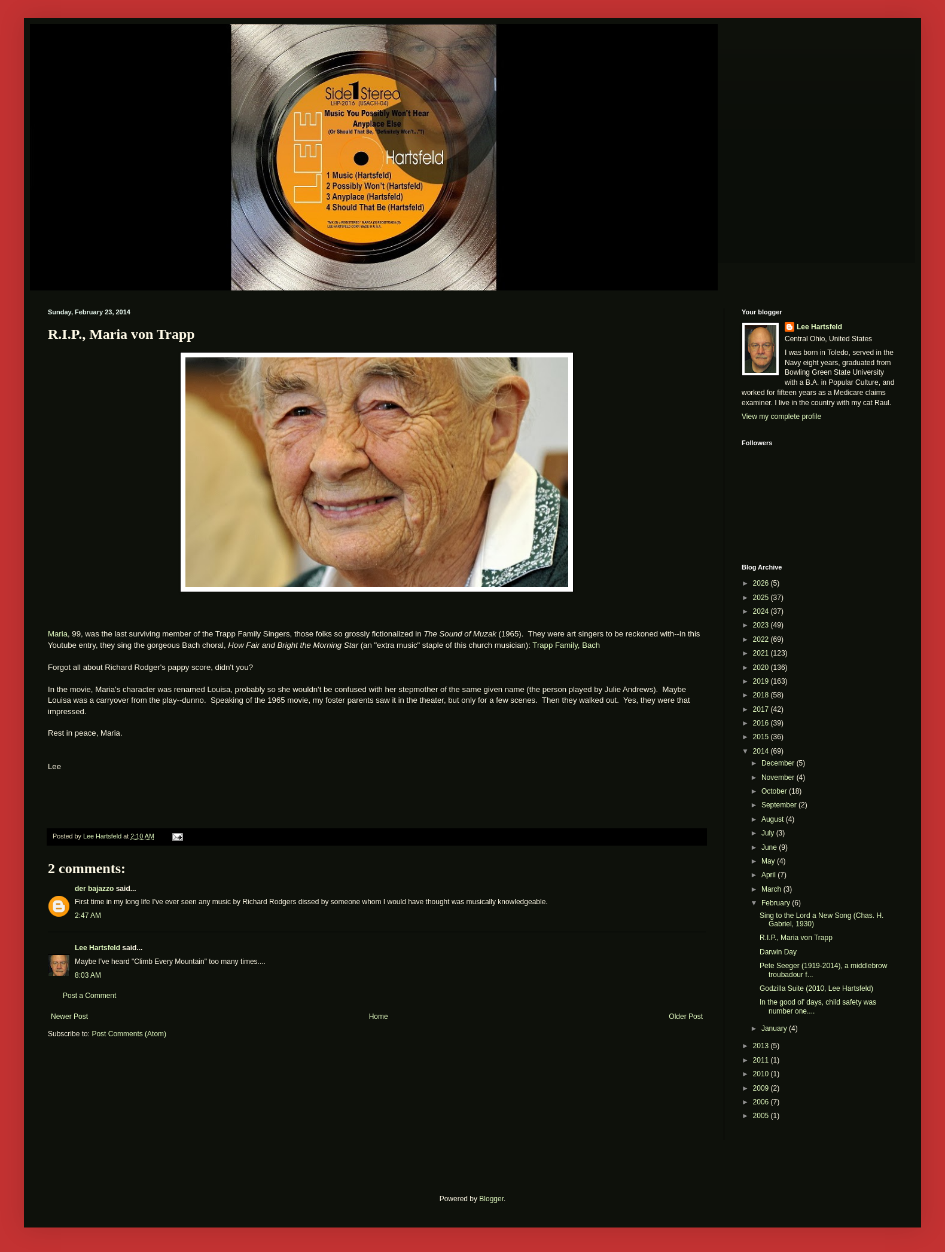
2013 (762, 1046)
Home (378, 1016)
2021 (762, 653)
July (768, 833)
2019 (762, 681)
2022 (762, 639)
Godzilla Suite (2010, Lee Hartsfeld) (816, 988)
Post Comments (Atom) (129, 1034)
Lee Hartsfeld (97, 948)
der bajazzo (94, 888)
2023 (762, 625)
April (769, 875)
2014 (762, 751)
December (779, 763)
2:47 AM (88, 915)
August (773, 819)
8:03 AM (88, 975)
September (779, 805)
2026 (762, 583)
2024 (762, 611)
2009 (762, 1088)
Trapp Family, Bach (566, 645)
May (769, 861)
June (770, 847)
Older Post (686, 1016)
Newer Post (69, 1016)
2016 (762, 723)
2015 (762, 737)
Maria (58, 633)
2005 (762, 1116)
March (772, 889)
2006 (762, 1102)
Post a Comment (89, 995)
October (775, 791)
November (779, 777)
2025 (762, 597)
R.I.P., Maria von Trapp (796, 937)
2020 (762, 667)
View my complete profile (781, 416)
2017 (762, 709)
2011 (762, 1060)
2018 (762, 695)
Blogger (491, 1199)
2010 (762, 1074)
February (776, 903)
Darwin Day (778, 952)
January (775, 1028)
